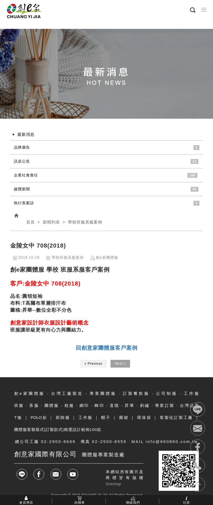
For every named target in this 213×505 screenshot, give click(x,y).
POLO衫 (39, 417)
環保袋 (144, 417)
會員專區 (26, 502)
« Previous (93, 363)
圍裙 (124, 417)
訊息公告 (22, 161)
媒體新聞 (22, 189)
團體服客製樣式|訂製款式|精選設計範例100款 (57, 429)
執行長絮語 (24, 203)
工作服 (85, 417)
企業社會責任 (26, 175)
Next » (120, 363)
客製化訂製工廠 (176, 417)
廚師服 (63, 417)
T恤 (18, 417)
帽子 (106, 417)
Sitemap (113, 484)
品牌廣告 (22, 147)
